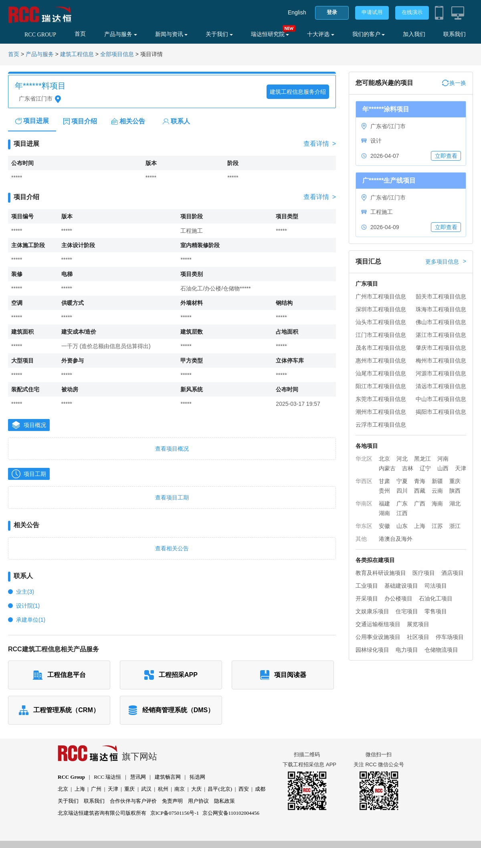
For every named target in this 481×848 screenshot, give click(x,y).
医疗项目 (423, 573)
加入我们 (414, 34)
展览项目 (418, 624)
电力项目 (407, 650)
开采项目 (367, 598)
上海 (419, 526)
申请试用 (372, 12)
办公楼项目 (398, 598)
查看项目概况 (172, 448)
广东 (402, 503)
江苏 (437, 526)
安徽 (384, 526)
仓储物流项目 (441, 650)
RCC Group (71, 777)
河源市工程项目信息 (441, 373)
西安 (243, 789)
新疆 (437, 481)
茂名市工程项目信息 (381, 347)
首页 (80, 34)
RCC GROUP (40, 35)
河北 (402, 458)
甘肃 (384, 481)
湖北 (455, 503)
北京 (384, 458)
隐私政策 (224, 801)
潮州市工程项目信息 (381, 412)
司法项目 (435, 585)
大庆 (196, 789)
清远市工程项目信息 (441, 386)
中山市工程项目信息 (441, 399)
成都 (260, 789)
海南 (437, 503)
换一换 (454, 83)
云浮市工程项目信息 (381, 424)
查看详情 (319, 143)
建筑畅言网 (168, 777)
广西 (419, 503)
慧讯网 (138, 777)
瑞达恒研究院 (270, 34)
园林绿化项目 (372, 650)
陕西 (455, 490)
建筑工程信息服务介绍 (298, 92)
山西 (443, 468)
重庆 (455, 481)
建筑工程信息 (77, 54)
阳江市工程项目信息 (381, 386)
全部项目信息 (117, 54)
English (297, 12)
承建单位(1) (30, 619)
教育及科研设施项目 (381, 573)
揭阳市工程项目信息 (441, 412)
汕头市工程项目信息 (381, 322)
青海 (419, 481)
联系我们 (454, 34)
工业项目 (367, 585)
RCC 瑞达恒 (107, 777)
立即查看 (446, 156)
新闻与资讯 (171, 34)
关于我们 (219, 34)
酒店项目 (452, 573)
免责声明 (172, 801)
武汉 (146, 789)
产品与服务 (120, 34)
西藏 (419, 490)
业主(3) (25, 591)
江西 (402, 513)
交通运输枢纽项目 (378, 624)
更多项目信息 (445, 261)
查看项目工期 (172, 497)
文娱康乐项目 (372, 611)
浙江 (455, 526)
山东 (402, 526)
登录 (332, 12)
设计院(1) (28, 605)
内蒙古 (387, 468)
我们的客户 (368, 34)
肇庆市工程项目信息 (441, 347)
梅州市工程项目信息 (441, 360)
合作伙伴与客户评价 (133, 801)
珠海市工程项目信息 (441, 309)
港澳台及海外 (395, 539)
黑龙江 (422, 458)
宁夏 (402, 481)
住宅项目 (407, 611)
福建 (384, 503)
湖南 (384, 513)
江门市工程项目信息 (381, 335)
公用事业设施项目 (378, 637)
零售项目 (435, 611)
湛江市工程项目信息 (441, 335)
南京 (179, 789)
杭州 (163, 789)
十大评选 (320, 34)
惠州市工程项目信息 (381, 360)
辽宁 (425, 468)
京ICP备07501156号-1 (174, 813)
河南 (443, 458)
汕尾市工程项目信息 (381, 373)
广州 (96, 789)
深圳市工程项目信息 (381, 309)
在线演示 (412, 12)
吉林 (407, 468)
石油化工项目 (436, 598)
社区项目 (418, 637)
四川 (402, 490)
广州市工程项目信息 (381, 296)
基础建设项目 (401, 585)
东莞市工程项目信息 (381, 399)
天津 (460, 468)
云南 (437, 490)
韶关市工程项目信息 (441, 296)
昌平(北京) (220, 789)
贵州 (384, 490)
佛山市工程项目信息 (441, 322)
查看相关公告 (172, 548)
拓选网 (197, 777)
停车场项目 (450, 637)
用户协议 (198, 801)
